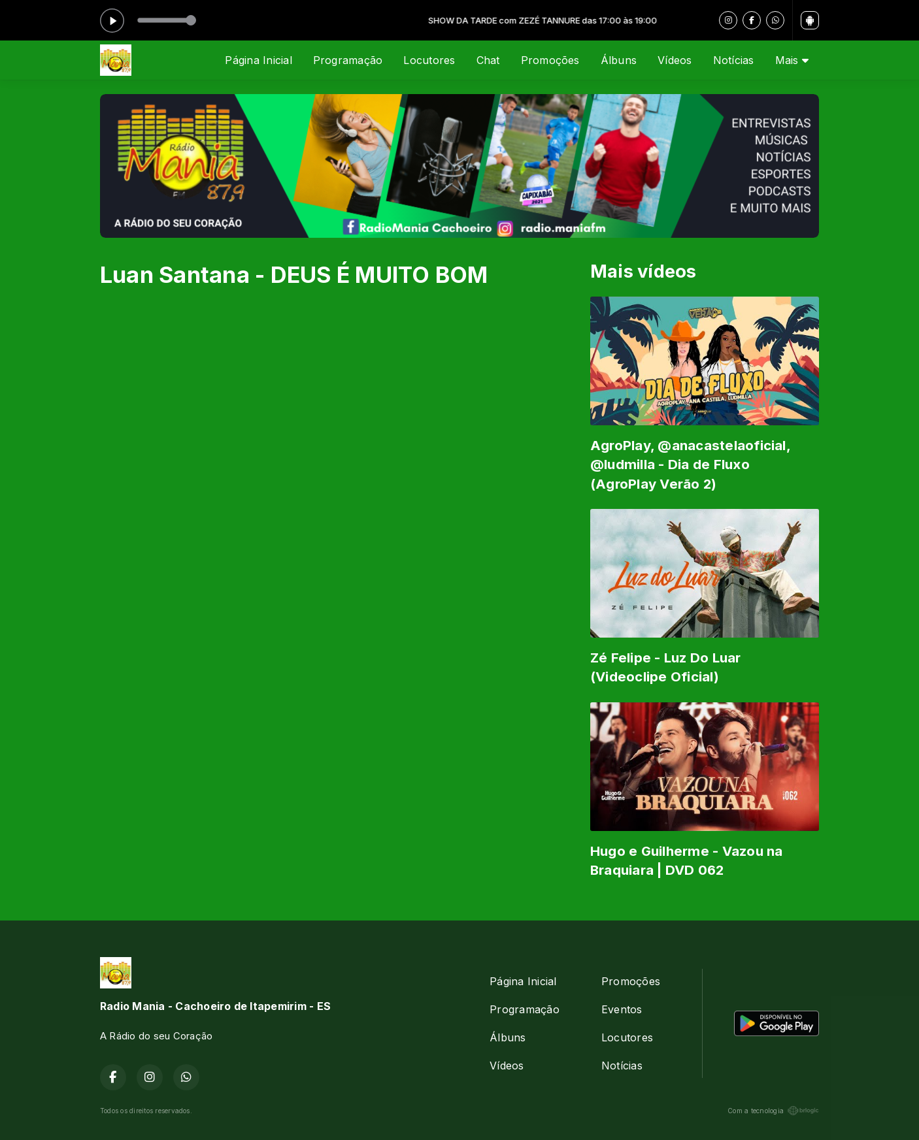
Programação (348, 60)
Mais (792, 60)
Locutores (429, 60)
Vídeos (675, 60)
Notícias (733, 60)
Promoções (550, 60)
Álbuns (619, 60)
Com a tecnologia (773, 1110)
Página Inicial (258, 60)
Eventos (622, 1009)
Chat (488, 60)
